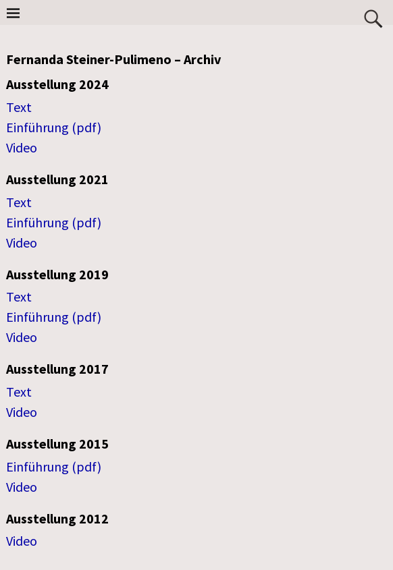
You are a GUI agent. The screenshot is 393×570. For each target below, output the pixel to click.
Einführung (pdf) (53, 222)
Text (19, 106)
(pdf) (86, 127)
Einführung (39, 127)
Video (21, 147)
